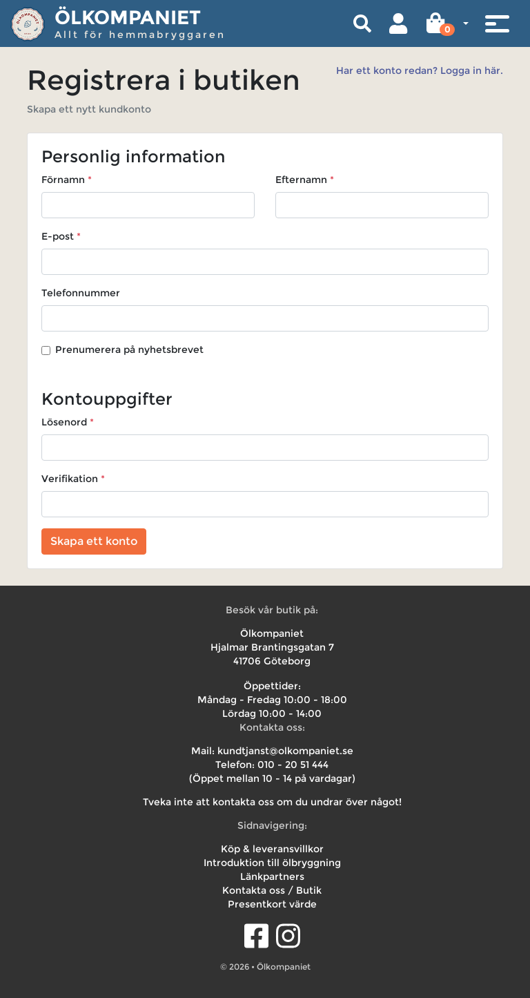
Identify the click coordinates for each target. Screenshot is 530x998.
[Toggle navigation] (496, 23)
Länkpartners (272, 876)
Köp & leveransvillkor (272, 849)
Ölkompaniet (128, 17)
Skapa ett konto (93, 541)
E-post (57, 236)
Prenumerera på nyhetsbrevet (129, 349)
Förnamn (63, 179)
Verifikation (69, 478)
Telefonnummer (80, 293)
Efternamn (301, 179)
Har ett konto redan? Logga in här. (419, 70)
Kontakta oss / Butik (272, 890)
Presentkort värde (272, 904)
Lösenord (64, 422)
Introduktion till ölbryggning (272, 862)
